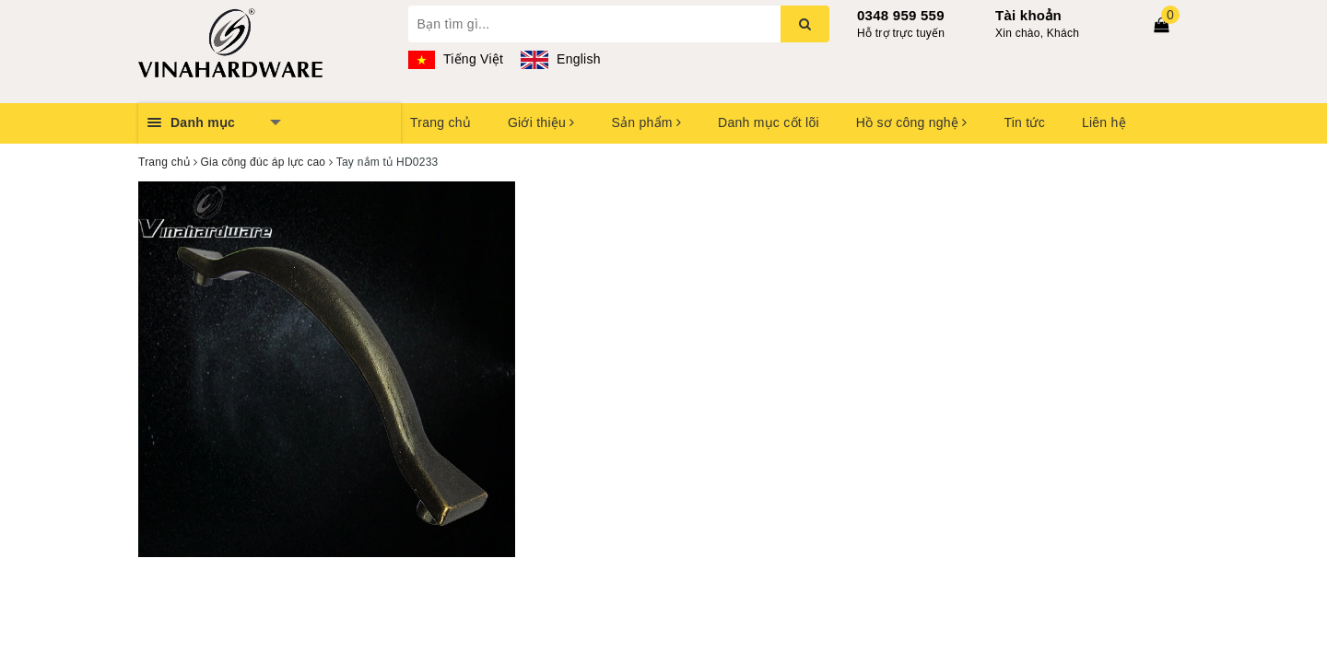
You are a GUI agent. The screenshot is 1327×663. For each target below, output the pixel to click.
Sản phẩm (646, 122)
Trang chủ (440, 122)
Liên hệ (1104, 122)
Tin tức (1024, 122)
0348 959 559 (901, 15)
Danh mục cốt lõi (768, 122)
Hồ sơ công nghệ (912, 122)
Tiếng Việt (456, 59)
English (560, 59)
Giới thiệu (541, 122)
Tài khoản (1028, 15)
